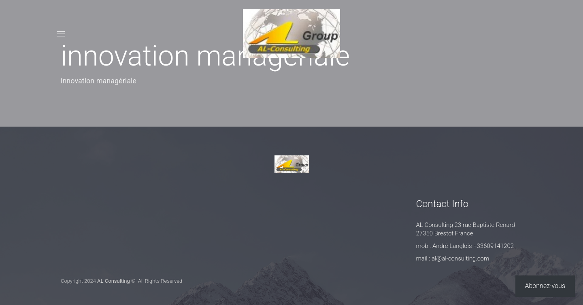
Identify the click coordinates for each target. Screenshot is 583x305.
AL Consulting (113, 281)
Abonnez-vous (545, 286)
